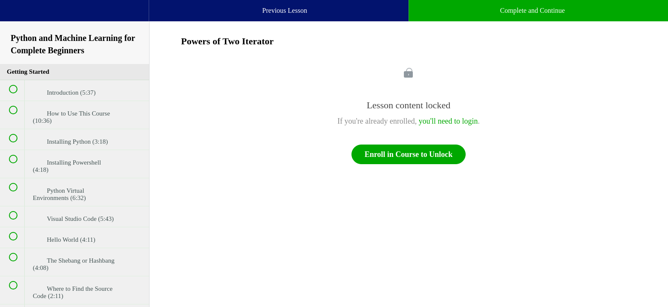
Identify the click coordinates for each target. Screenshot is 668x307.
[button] (15, 15)
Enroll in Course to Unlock (409, 154)
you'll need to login (448, 121)
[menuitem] (74, 19)
